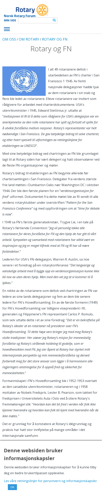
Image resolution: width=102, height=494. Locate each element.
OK (12, 487)
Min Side (10, 20)
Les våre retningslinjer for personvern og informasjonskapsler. (50, 481)
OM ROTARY (29, 39)
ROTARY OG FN (55, 39)
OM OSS (9, 39)
